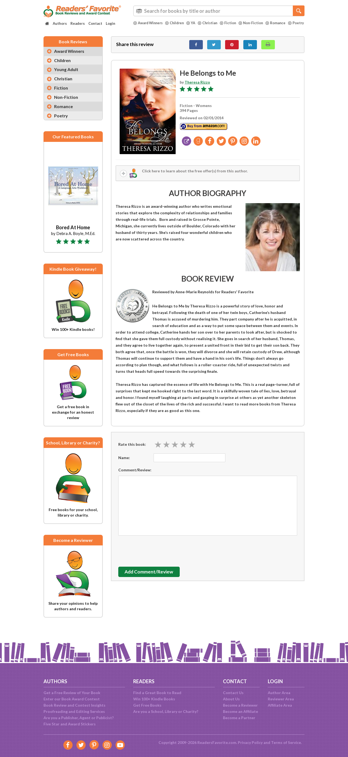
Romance (280, 23)
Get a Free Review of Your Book (72, 692)
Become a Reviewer (240, 705)
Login (110, 23)
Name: (124, 461)
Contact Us (233, 692)
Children (177, 23)
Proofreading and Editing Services (74, 711)
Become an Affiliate (240, 711)
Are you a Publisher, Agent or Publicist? (79, 717)
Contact (95, 23)
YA (193, 23)
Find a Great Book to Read (157, 692)
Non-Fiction (255, 23)
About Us (231, 699)
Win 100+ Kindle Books (154, 699)
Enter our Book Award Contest (72, 699)
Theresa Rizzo (197, 85)
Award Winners (148, 23)
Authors (60, 23)
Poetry (141, 27)
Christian (210, 23)
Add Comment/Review (150, 575)
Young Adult (66, 73)
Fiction (231, 23)
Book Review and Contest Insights (74, 705)
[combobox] (219, 11)
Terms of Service (286, 742)
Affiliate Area (280, 705)
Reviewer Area (281, 699)
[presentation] (159, 553)
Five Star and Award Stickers (70, 724)
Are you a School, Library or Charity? (165, 711)
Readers (77, 23)
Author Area (279, 692)
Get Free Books (147, 705)
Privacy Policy (250, 742)
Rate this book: (132, 447)
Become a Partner (239, 717)
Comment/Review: (134, 473)
